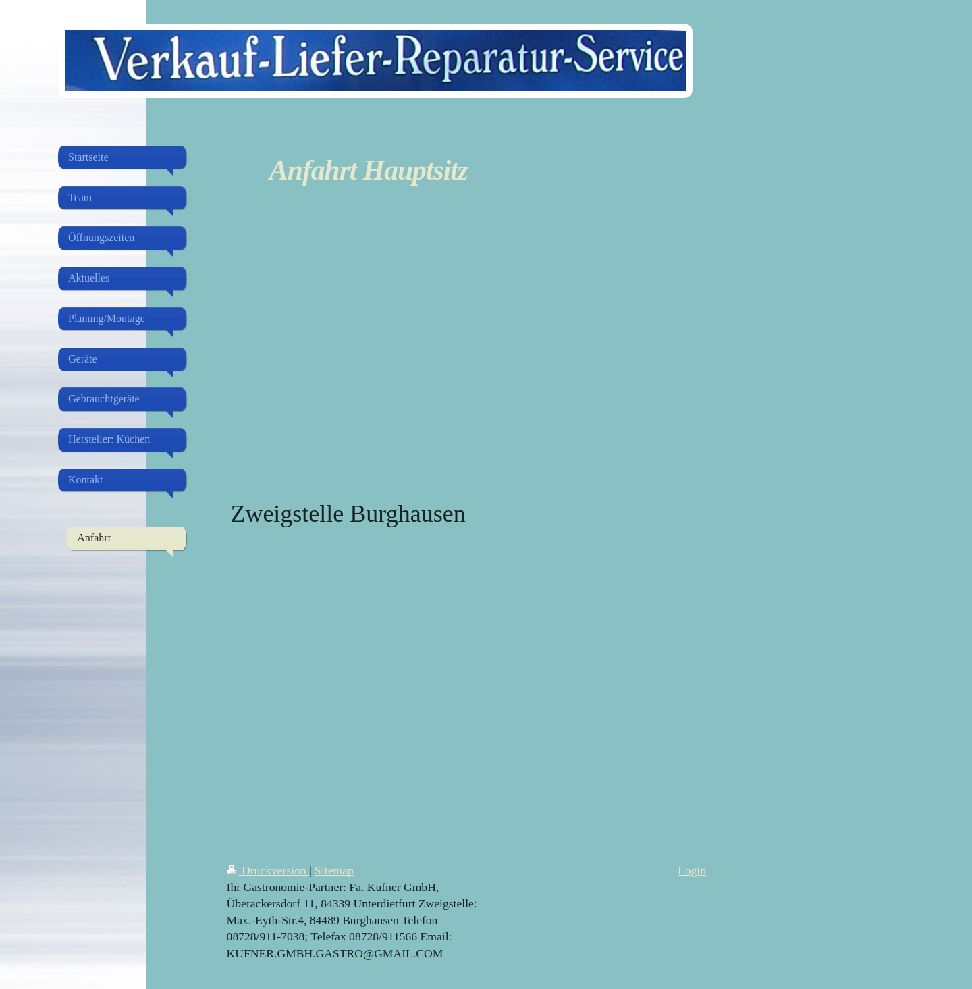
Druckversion (268, 870)
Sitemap (334, 870)
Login (692, 870)
